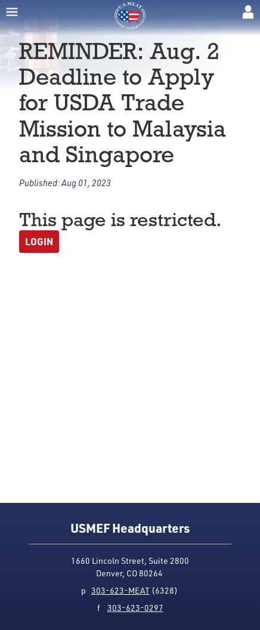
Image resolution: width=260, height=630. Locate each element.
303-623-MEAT (120, 590)
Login (39, 241)
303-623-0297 (135, 608)
